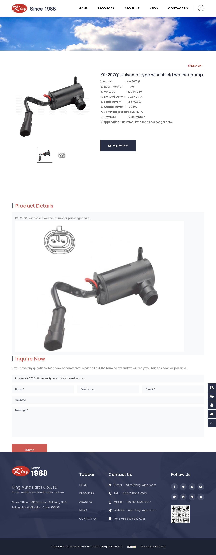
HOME (83, 8)
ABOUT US (131, 8)
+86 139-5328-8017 (138, 502)
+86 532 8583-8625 (134, 493)
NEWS (154, 8)
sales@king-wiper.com (141, 485)
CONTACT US (178, 8)
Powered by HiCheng (153, 546)
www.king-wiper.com (142, 510)
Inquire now (120, 145)
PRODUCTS (106, 8)
